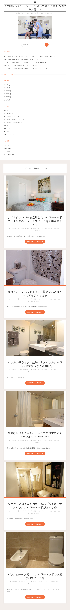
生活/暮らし (7, 132)
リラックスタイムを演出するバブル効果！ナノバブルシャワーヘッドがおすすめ (27, 68)
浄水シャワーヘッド (9, 129)
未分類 (6, 126)
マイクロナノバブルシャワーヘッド (14, 119)
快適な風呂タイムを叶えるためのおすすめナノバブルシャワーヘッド (23, 65)
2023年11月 (7, 94)
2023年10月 (7, 97)
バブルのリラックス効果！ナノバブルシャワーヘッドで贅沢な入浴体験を (25, 62)
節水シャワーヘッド (9, 135)
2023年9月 (7, 100)
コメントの (8, 151)
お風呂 (6, 111)
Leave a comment (35, 230)
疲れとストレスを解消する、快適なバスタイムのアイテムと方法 (22, 59)
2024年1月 (7, 88)
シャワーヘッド (8, 114)
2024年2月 (7, 85)
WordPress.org (9, 154)
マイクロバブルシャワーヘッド (13, 122)
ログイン (6, 145)
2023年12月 (7, 91)
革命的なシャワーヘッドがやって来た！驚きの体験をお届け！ (35, 8)
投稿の (7, 148)
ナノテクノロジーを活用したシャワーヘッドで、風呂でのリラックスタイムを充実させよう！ (31, 56)
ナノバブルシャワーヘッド (11, 117)
